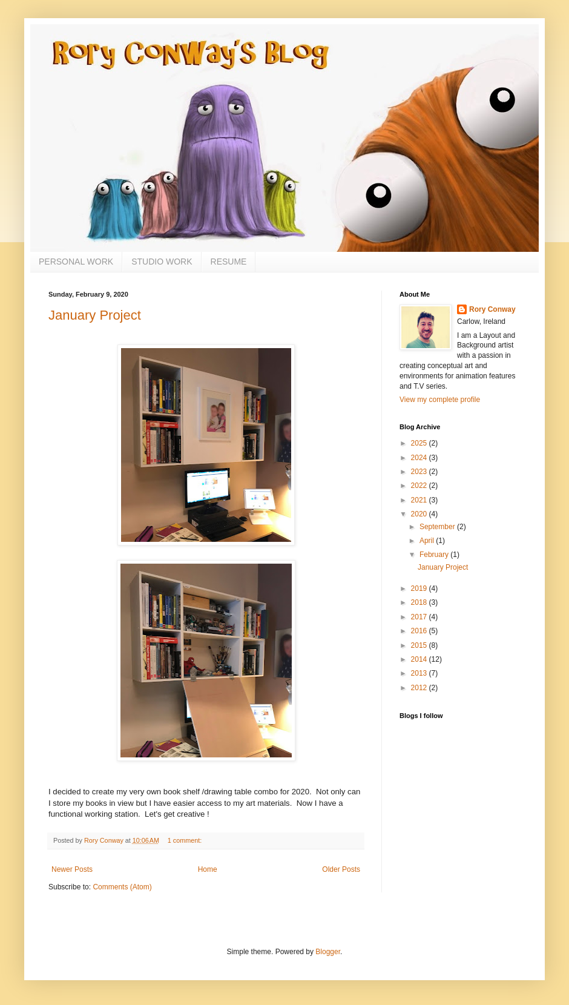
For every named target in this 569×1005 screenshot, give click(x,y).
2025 (420, 443)
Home (207, 869)
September (438, 526)
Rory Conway (492, 309)
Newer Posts (72, 869)
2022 (420, 485)
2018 (420, 602)
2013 (420, 673)
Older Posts (341, 869)
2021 (420, 500)
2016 (420, 631)
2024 (420, 457)
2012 (420, 688)
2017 (420, 617)
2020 (420, 514)
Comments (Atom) (122, 887)
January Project (94, 315)
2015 (420, 645)
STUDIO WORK (161, 261)
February (434, 554)
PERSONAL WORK (76, 261)
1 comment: (185, 840)
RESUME (229, 261)
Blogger (327, 951)
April (427, 540)
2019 (420, 588)
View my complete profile (440, 399)
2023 (420, 471)
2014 (420, 659)
